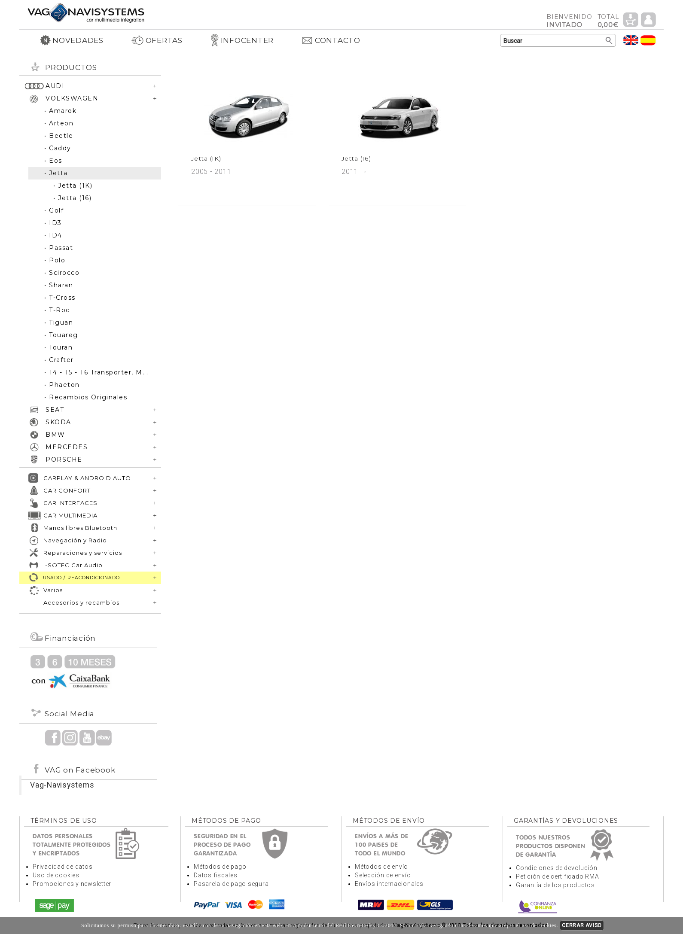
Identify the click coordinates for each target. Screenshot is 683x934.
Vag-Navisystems (62, 785)
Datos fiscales (216, 875)
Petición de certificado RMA (557, 876)
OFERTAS (157, 40)
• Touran (58, 347)
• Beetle (58, 136)
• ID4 (53, 235)
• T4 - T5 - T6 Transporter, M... (96, 372)
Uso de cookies (56, 875)
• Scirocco (61, 273)
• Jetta (56, 173)
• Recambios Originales (85, 397)
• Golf (54, 210)
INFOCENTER (242, 40)
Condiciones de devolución (557, 867)
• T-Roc (57, 310)
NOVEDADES (72, 40)
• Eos (53, 160)
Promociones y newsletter (72, 883)
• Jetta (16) (72, 198)
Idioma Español (648, 40)
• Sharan (58, 285)
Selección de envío (383, 875)
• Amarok (60, 111)
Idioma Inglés (631, 40)
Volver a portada (86, 12)
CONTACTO (330, 40)
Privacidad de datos (62, 866)
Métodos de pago (220, 866)
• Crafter (59, 360)
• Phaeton (62, 385)
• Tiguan (58, 322)
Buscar (609, 41)
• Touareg (61, 335)
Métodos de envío (381, 866)
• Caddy (57, 148)
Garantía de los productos (555, 885)
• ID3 (53, 223)
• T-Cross (60, 297)
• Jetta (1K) (72, 185)
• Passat (58, 248)
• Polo (54, 260)
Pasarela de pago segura (231, 883)
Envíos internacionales (389, 883)
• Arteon (58, 123)
